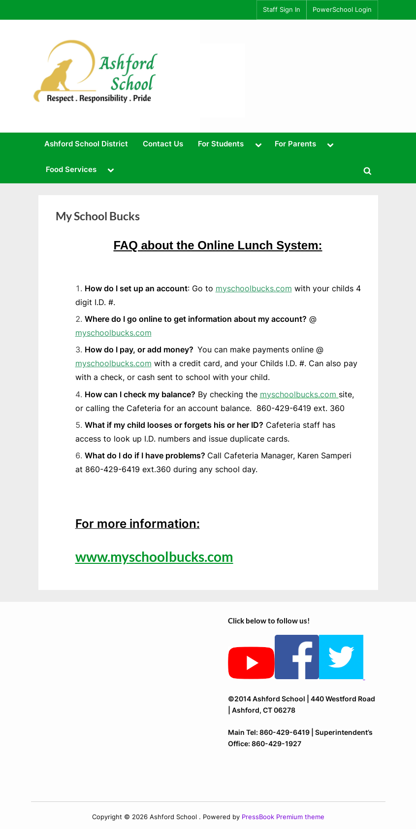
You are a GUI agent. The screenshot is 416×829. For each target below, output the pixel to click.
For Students (221, 143)
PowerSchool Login (342, 9)
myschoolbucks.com (254, 288)
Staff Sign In (281, 9)
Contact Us (163, 143)
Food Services (71, 169)
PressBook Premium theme (283, 817)
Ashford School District (86, 143)
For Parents (295, 143)
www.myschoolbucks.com (154, 556)
